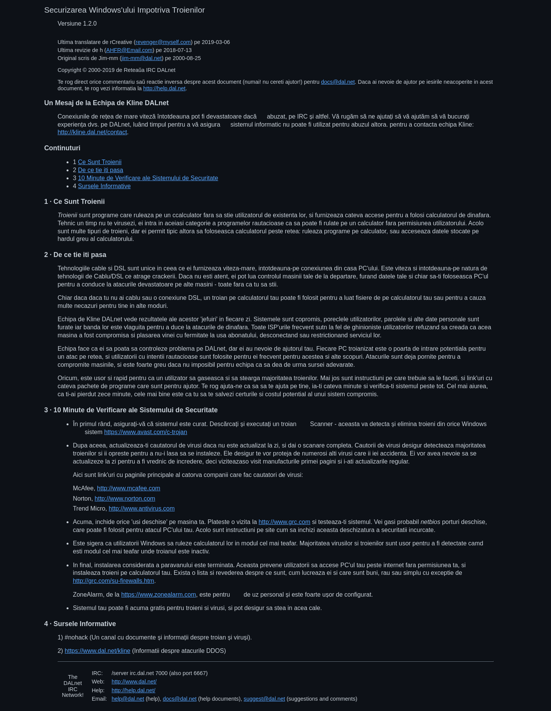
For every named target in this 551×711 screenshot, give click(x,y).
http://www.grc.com (284, 522)
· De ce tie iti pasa (75, 255)
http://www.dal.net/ (134, 681)
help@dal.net (128, 699)
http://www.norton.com (125, 498)
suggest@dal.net (264, 699)
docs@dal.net (338, 82)
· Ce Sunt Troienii (74, 201)
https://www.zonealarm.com (158, 594)
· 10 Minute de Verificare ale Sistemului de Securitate (131, 410)
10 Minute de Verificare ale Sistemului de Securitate (148, 178)
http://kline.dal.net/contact (92, 132)
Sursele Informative (104, 186)
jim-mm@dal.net (142, 58)
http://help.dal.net (164, 88)
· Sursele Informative (80, 624)
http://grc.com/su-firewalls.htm (113, 581)
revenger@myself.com (163, 42)
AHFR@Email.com (129, 50)
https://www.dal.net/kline (97, 651)
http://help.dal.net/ (133, 690)
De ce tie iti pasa (100, 170)
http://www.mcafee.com (128, 488)
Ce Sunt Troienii (100, 162)
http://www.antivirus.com (142, 508)
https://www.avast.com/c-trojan (145, 432)
